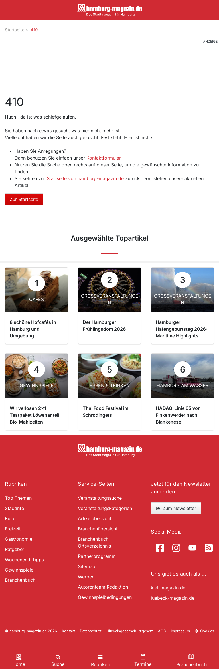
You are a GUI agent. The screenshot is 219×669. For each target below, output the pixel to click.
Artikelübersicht (94, 518)
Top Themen (18, 498)
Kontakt (68, 631)
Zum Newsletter (176, 508)
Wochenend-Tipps (24, 559)
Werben (86, 576)
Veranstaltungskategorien (105, 508)
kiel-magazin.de (168, 588)
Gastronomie (18, 539)
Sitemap (86, 566)
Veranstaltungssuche (100, 498)
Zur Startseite (24, 199)
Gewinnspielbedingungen (105, 597)
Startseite (15, 29)
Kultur (11, 518)
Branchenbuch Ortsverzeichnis (94, 542)
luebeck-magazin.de (172, 598)
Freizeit (13, 529)
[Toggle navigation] (100, 660)
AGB (162, 631)
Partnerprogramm (97, 556)
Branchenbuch (20, 580)
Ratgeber (14, 549)
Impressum (180, 631)
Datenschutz (91, 631)
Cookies (204, 631)
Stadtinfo (14, 508)
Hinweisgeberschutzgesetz (129, 631)
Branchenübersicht (97, 529)
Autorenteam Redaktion (103, 587)
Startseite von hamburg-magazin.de (86, 178)
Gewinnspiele (19, 570)
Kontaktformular (103, 158)
